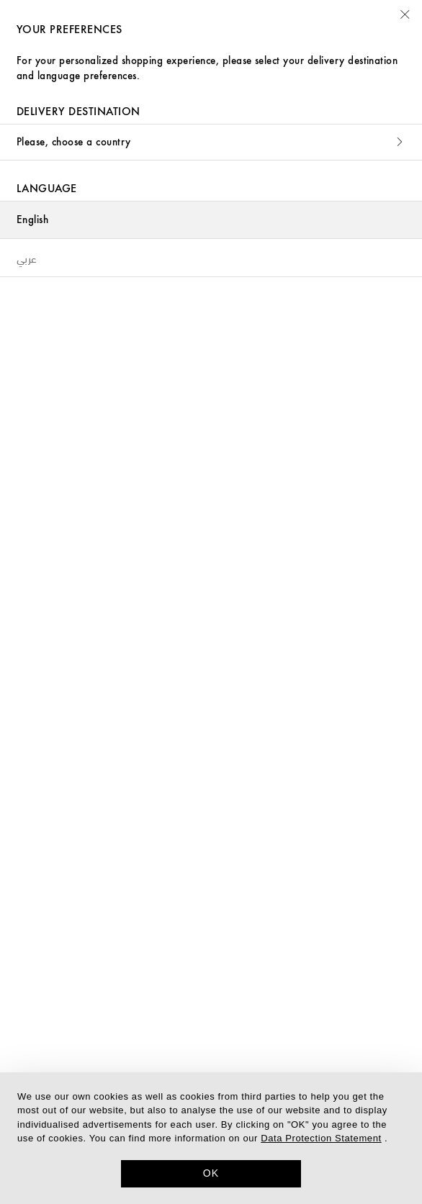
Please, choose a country (211, 142)
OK (211, 1173)
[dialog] (211, 1138)
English (32, 219)
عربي (27, 258)
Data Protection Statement (321, 1138)
